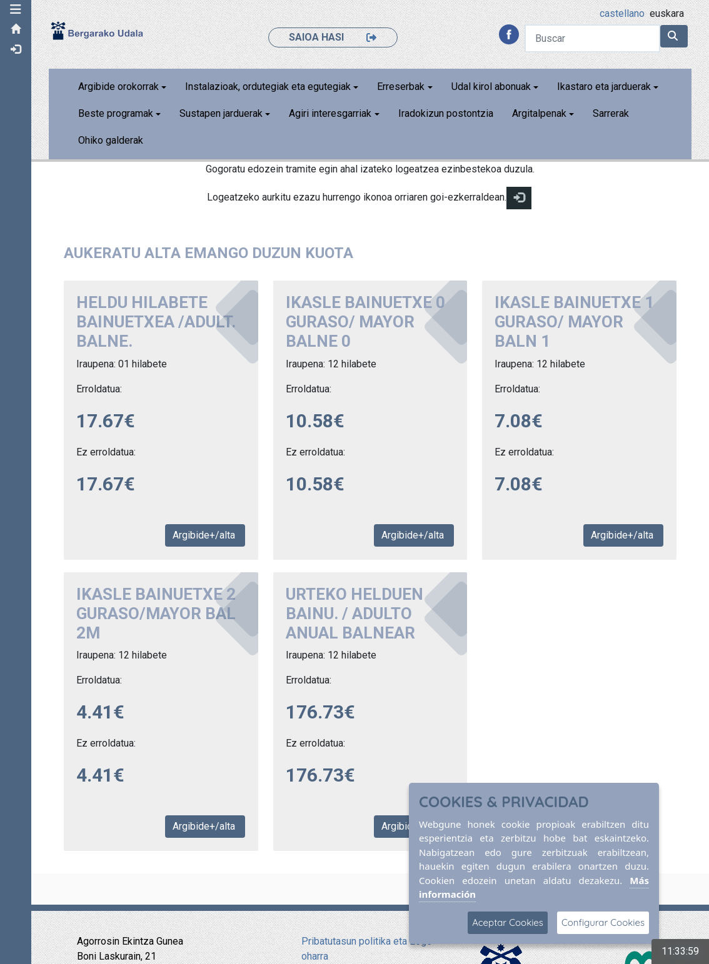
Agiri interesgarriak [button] (330, 113)
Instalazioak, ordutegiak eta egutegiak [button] (268, 86)
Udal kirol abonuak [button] (491, 86)
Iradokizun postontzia (445, 113)
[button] (15, 9)
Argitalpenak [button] (539, 113)
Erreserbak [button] (401, 86)
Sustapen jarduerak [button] (221, 113)
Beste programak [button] (115, 113)
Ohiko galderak (110, 140)
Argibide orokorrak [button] (118, 86)
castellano (622, 13)
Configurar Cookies (603, 922)
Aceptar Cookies (507, 922)
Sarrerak (611, 113)
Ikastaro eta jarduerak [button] (604, 86)
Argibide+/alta (205, 535)
